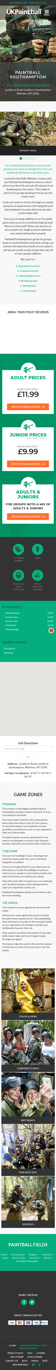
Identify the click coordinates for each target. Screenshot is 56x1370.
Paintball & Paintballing (27, 1261)
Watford (48, 1258)
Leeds (5, 1258)
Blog (24, 1361)
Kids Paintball (20, 1365)
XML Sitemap (17, 1357)
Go (28, 757)
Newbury (8, 652)
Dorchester (9, 648)
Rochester (34, 1258)
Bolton (4, 1254)
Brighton (33, 1254)
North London (18, 1258)
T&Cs (29, 1353)
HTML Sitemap (34, 1357)
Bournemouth (18, 1254)
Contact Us (11, 1361)
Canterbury (47, 1254)
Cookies (40, 1353)
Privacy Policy (15, 1353)
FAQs (44, 1361)
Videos (35, 1361)
